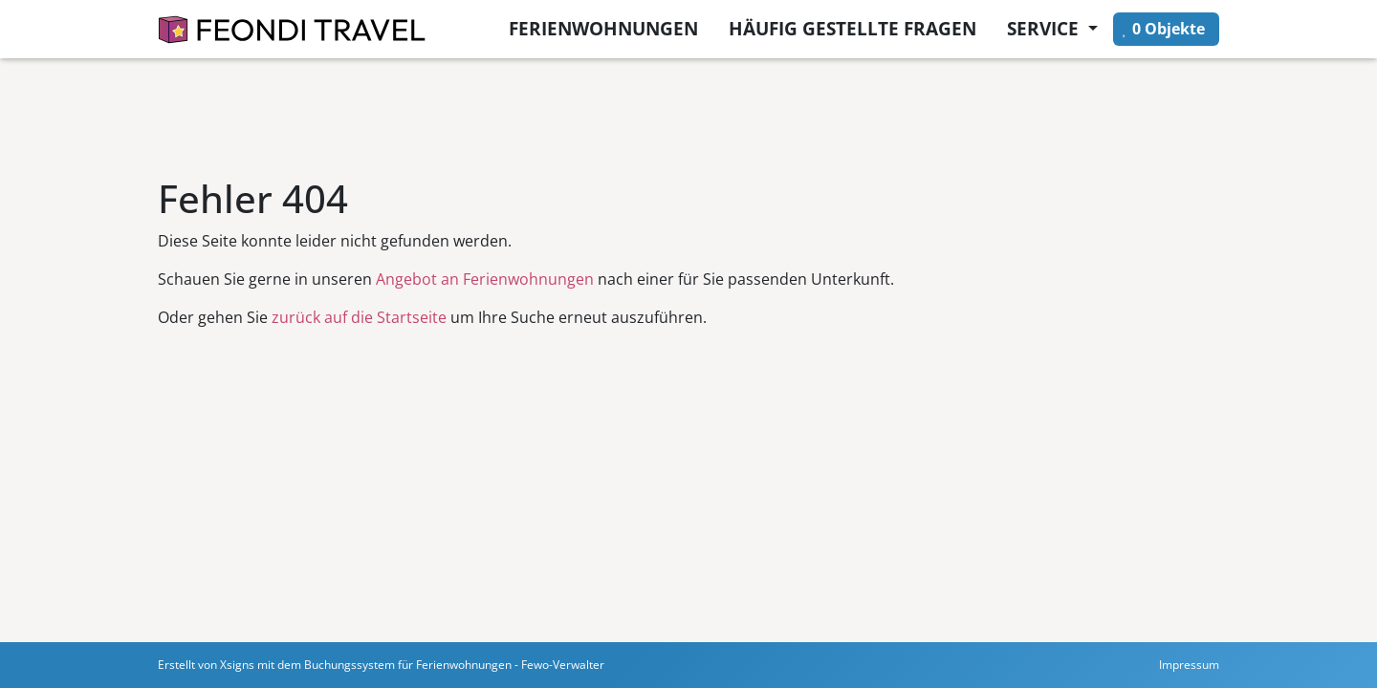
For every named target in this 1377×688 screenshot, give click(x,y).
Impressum (1189, 664)
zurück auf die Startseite (359, 317)
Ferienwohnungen (603, 28)
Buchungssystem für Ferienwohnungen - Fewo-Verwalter (454, 664)
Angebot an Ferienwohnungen (485, 279)
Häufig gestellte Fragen (852, 28)
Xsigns (237, 664)
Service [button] (1045, 28)
